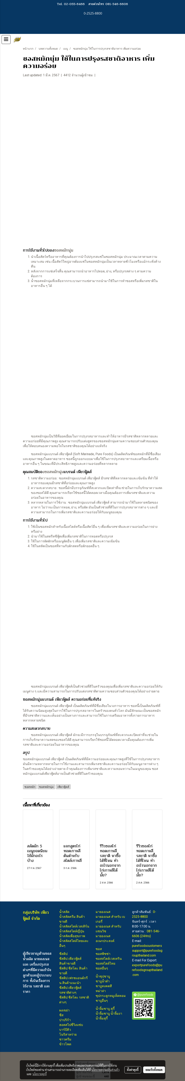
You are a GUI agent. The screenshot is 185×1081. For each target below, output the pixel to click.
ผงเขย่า (64, 1010)
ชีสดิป (63, 954)
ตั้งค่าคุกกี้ (132, 1070)
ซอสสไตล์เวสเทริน (109, 959)
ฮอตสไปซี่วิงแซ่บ (71, 1025)
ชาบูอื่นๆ (102, 1001)
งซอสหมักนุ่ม (53, 472)
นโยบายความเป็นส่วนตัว (105, 1070)
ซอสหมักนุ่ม (63, 250)
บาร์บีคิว (65, 1030)
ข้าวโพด (65, 1044)
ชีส (61, 1015)
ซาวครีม (65, 1039)
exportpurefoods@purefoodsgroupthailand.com (147, 970)
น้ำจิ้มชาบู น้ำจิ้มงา (109, 1013)
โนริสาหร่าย (68, 1034)
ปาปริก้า (65, 1020)
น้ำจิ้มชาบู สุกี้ (105, 1009)
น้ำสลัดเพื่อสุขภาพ (72, 936)
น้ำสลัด (64, 912)
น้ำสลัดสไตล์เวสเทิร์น (74, 926)
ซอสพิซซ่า (103, 954)
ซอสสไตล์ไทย (105, 963)
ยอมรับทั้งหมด (154, 1070)
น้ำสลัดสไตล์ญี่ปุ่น (71, 931)
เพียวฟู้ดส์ (65, 454)
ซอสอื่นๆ (102, 968)
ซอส (99, 949)
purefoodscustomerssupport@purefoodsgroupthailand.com (147, 950)
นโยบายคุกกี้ (40, 1074)
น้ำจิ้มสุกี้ (102, 1018)
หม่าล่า (101, 991)
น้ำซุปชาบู (103, 976)
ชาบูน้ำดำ (103, 981)
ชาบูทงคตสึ (104, 986)
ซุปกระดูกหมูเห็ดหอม (111, 996)
